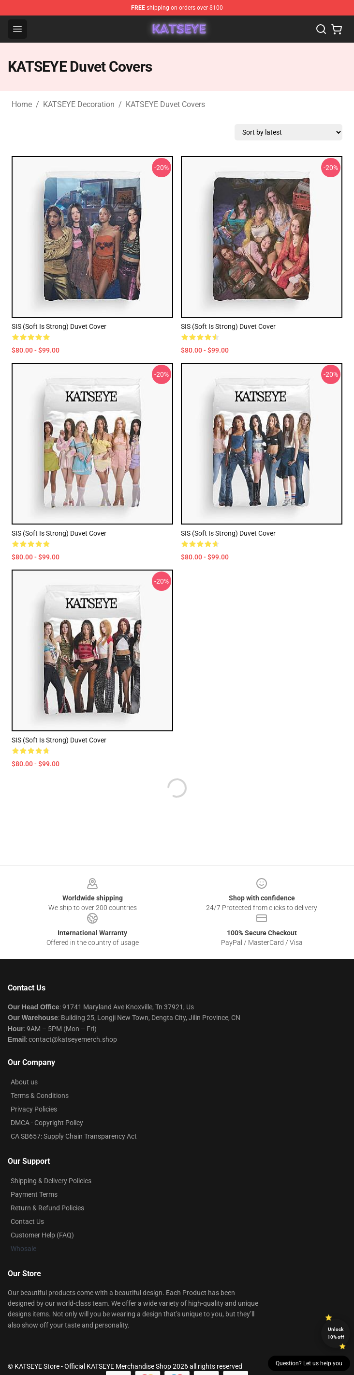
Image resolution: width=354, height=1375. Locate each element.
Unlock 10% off (335, 1333)
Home (22, 104)
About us (24, 1082)
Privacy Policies (34, 1109)
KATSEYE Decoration (79, 104)
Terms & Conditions (40, 1095)
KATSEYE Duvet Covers (165, 104)
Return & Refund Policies (47, 1208)
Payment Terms (34, 1194)
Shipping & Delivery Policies (51, 1181)
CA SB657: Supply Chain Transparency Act (74, 1136)
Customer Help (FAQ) (42, 1235)
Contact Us (27, 1221)
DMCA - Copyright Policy (47, 1123)
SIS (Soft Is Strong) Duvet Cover (59, 326)
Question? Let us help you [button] (309, 1363)
